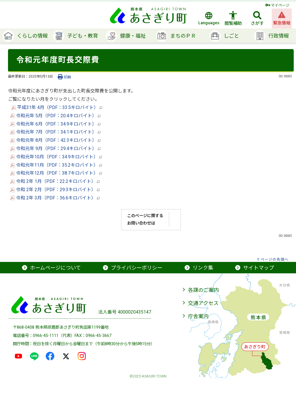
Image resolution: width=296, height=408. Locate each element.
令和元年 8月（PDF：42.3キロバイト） (55, 140)
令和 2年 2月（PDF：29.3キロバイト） (55, 189)
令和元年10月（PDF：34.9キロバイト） (56, 156)
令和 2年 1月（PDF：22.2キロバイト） (55, 181)
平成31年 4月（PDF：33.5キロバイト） (56, 107)
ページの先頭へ (275, 259)
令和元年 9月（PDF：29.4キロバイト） (55, 148)
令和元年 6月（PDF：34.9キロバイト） (55, 124)
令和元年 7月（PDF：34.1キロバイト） (55, 132)
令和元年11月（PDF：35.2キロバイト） (56, 165)
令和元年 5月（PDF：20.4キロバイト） (55, 115)
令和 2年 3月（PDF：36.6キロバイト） (55, 198)
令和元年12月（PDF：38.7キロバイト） (56, 173)
